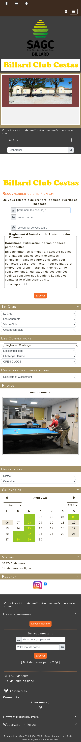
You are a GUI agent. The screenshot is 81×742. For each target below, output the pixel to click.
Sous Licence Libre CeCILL (60, 736)
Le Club (41, 307)
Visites (41, 557)
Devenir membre (40, 623)
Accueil (30, 130)
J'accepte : (15, 284)
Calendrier (41, 490)
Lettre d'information (40, 717)
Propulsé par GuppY (16, 736)
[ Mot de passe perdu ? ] (40, 662)
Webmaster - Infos (40, 724)
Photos (41, 385)
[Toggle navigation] (74, 140)
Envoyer (40, 295)
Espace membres (40, 614)
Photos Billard (40, 392)
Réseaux (41, 576)
